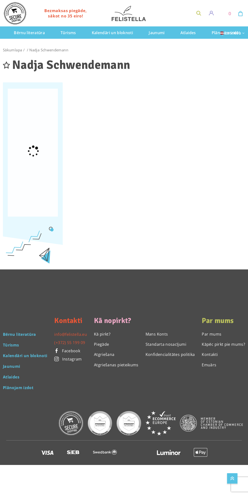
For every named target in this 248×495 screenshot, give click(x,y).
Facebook (67, 351)
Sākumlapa (12, 49)
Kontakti (210, 354)
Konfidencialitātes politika (170, 354)
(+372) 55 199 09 (69, 342)
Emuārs (209, 365)
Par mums (211, 334)
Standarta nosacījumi (166, 344)
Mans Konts (157, 334)
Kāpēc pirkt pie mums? (223, 344)
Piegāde (101, 344)
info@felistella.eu (70, 334)
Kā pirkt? (102, 334)
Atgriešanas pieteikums (116, 365)
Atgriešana (104, 354)
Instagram (68, 359)
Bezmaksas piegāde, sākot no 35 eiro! (65, 13)
